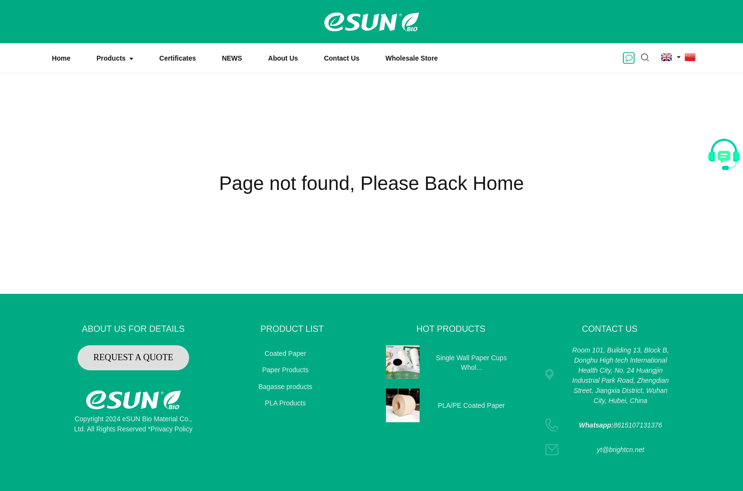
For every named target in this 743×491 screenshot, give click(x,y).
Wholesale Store (411, 58)
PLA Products (285, 403)
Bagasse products (285, 386)
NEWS (232, 58)
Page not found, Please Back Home (371, 183)
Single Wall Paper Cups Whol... (471, 362)
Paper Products (285, 370)
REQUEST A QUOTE (133, 357)
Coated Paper (285, 353)
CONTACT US (609, 329)
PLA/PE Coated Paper (471, 405)
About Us (283, 58)
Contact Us (341, 58)
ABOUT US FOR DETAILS (133, 329)
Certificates (177, 58)
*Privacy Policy (170, 429)
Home (61, 58)
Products (114, 58)
